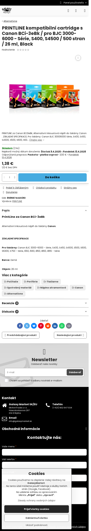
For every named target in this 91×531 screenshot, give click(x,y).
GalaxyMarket (36, 483)
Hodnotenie (8, 49)
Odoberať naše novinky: (44, 364)
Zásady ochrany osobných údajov (36, 500)
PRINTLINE (17, 201)
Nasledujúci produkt (70, 335)
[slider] (23, 50)
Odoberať (75, 372)
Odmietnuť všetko (36, 518)
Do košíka (52, 177)
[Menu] (85, 10)
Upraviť (48, 495)
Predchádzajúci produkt (21, 335)
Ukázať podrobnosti (36, 525)
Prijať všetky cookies (36, 509)
